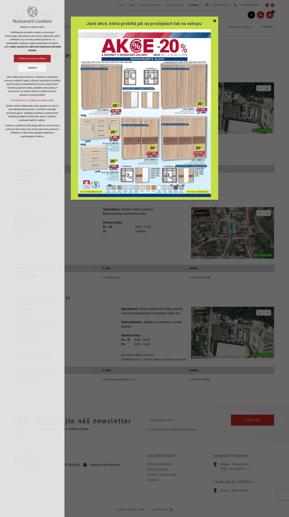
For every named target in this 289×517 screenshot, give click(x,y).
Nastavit (32, 67)
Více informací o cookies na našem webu (32, 100)
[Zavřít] (214, 20)
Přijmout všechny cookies (32, 58)
